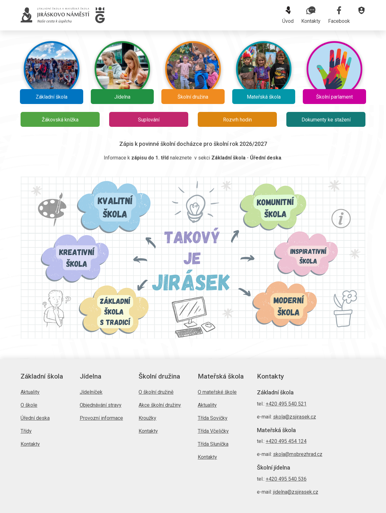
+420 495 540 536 (286, 479)
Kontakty (311, 15)
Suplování (148, 120)
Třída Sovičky (212, 418)
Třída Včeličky (213, 431)
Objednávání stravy (100, 405)
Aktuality (30, 392)
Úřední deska (35, 418)
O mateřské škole (217, 392)
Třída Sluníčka (213, 444)
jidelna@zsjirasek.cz (295, 492)
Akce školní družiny (160, 405)
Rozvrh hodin (237, 120)
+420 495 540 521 (286, 404)
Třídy (26, 431)
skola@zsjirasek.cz (294, 417)
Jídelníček (91, 392)
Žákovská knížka (60, 120)
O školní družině (156, 392)
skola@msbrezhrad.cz (297, 454)
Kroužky (147, 418)
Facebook (339, 15)
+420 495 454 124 (286, 441)
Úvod (288, 15)
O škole (29, 405)
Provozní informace (101, 418)
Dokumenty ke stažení (326, 120)
